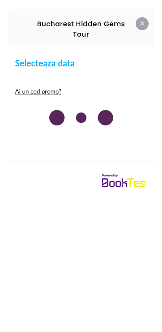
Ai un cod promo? (38, 91)
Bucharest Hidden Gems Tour (81, 29)
